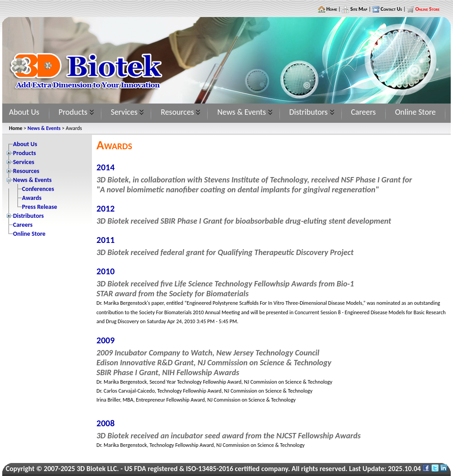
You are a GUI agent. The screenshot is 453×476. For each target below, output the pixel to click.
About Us (24, 112)
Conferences (38, 189)
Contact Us (390, 9)
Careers (363, 112)
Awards (32, 198)
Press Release (39, 207)
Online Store (415, 112)
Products (73, 112)
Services (124, 112)
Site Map (358, 9)
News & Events (241, 112)
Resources (177, 112)
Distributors (308, 112)
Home (331, 9)
